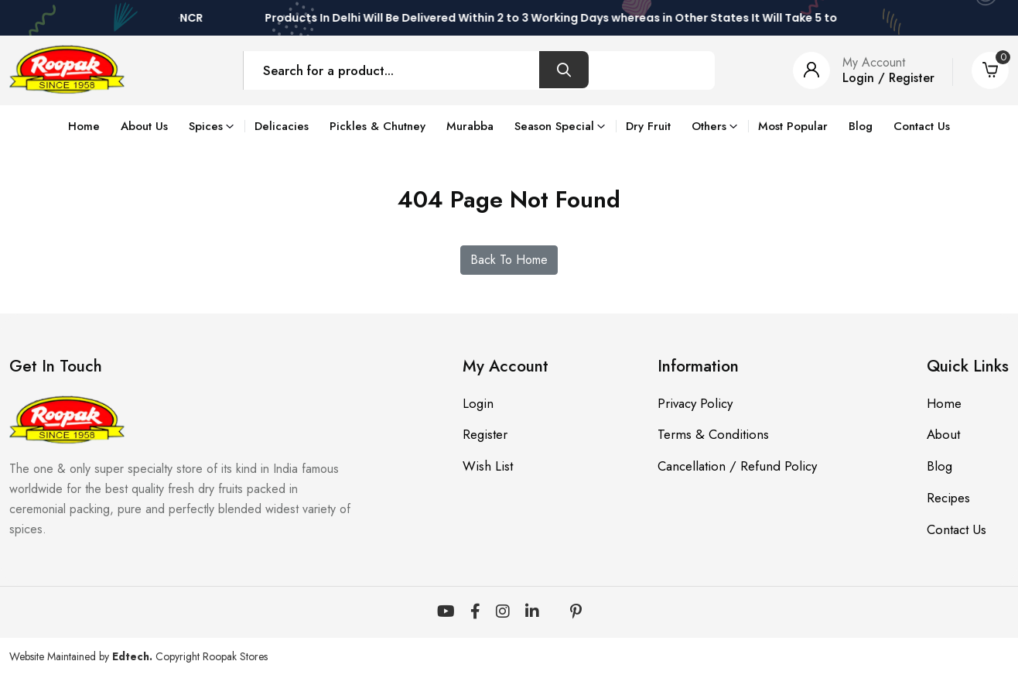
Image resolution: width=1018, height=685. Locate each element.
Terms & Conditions (712, 435)
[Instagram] (503, 612)
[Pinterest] (576, 612)
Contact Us (921, 126)
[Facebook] (475, 612)
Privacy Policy (694, 403)
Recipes (949, 498)
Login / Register (888, 78)
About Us (144, 126)
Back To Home (509, 260)
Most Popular (793, 126)
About (944, 435)
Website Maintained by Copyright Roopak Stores (138, 656)
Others (709, 126)
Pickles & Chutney (377, 126)
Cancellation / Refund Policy (737, 466)
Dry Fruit (648, 126)
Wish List (487, 466)
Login (477, 403)
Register (484, 435)
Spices (206, 126)
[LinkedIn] (532, 612)
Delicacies (281, 126)
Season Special (554, 126)
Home (84, 126)
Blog (861, 126)
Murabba (470, 126)
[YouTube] (446, 612)
